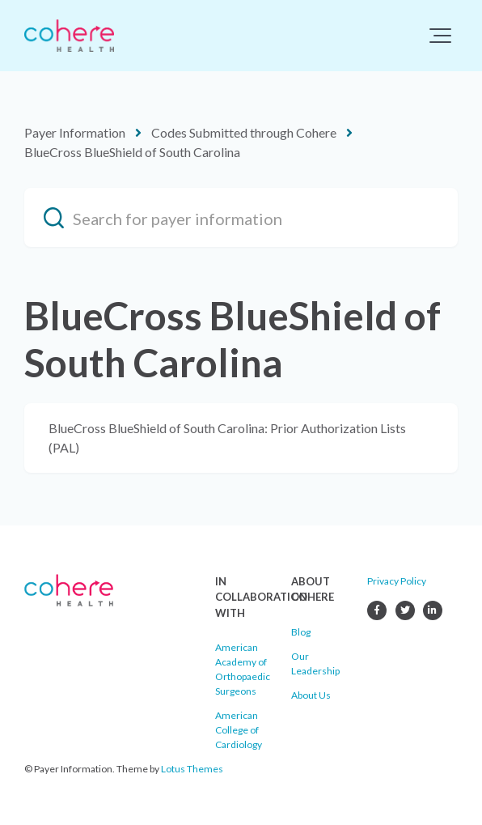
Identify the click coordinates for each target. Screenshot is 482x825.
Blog (301, 632)
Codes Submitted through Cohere (243, 132)
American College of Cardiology (238, 730)
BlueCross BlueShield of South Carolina (132, 151)
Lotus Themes (192, 769)
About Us (311, 695)
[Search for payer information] (241, 217)
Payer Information (74, 132)
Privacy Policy (396, 581)
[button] (440, 35)
